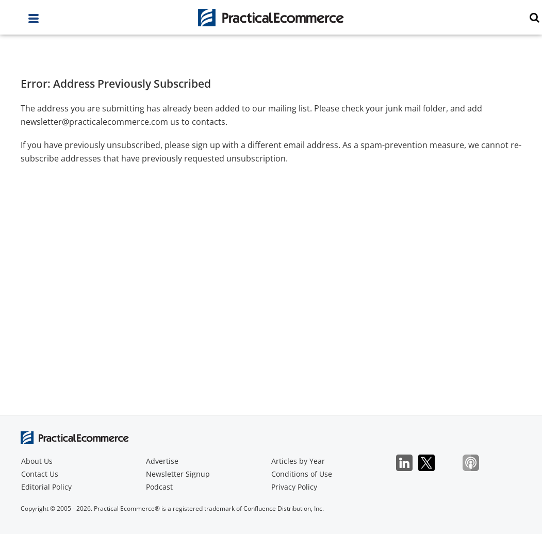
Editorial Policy (46, 487)
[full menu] (33, 21)
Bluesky (454, 463)
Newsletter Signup (178, 474)
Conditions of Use (301, 474)
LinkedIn (409, 463)
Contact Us (39, 474)
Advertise (162, 461)
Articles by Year (298, 461)
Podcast (159, 487)
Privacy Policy (294, 487)
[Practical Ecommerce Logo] (271, 17)
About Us (37, 461)
